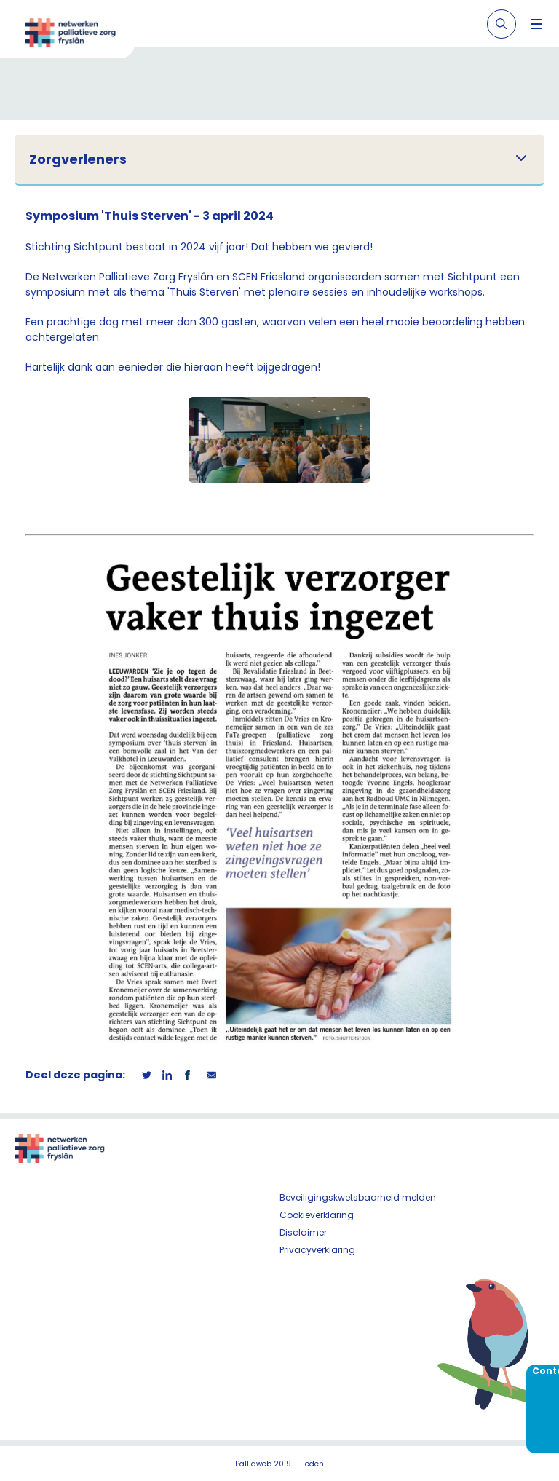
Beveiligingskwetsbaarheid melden (358, 1197)
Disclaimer (303, 1232)
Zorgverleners (78, 159)
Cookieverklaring (317, 1215)
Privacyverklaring (317, 1250)
